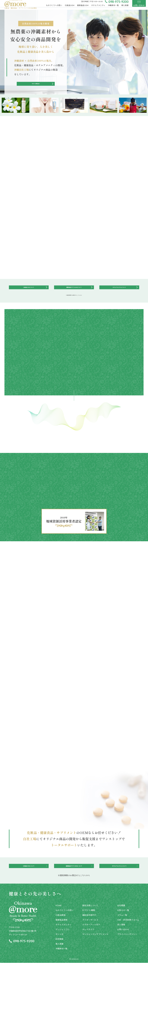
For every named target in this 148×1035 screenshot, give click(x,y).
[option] (15, 113)
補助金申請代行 (89, 987)
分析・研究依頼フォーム (128, 992)
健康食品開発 (61, 992)
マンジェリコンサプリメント (95, 1006)
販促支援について (90, 977)
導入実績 (59, 1016)
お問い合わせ (123, 1001)
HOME (58, 977)
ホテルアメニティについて (119, 297)
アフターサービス (90, 992)
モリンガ (59, 1006)
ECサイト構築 (88, 982)
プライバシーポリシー (127, 1006)
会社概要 (121, 977)
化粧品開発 (60, 987)
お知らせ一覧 (123, 982)
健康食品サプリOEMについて (74, 297)
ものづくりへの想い (64, 982)
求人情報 (121, 997)
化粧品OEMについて (28, 297)
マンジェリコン (62, 1001)
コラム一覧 (122, 987)
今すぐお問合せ (35, 89)
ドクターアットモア (91, 997)
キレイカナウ (88, 1001)
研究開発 (59, 1011)
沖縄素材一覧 (61, 1021)
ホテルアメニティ (63, 997)
